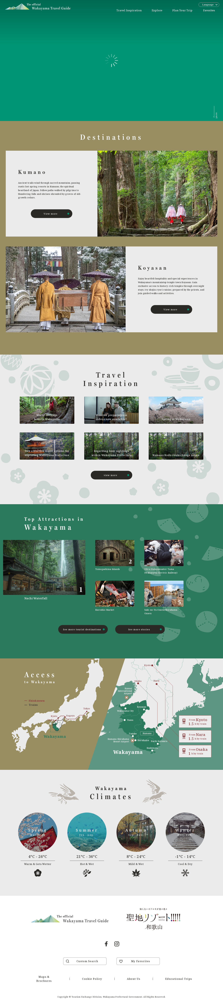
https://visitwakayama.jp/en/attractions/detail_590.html (164, 557)
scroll (216, 116)
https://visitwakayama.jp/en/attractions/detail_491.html (54, 577)
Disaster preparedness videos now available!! (111, 417)
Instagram (116, 944)
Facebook (106, 944)
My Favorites (140, 961)
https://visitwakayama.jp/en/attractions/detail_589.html (114, 598)
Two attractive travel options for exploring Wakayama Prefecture (47, 453)
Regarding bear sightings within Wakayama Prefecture (111, 453)
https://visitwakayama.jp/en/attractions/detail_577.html (114, 557)
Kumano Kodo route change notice (176, 455)
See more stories (139, 629)
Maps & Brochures (44, 979)
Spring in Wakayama (176, 419)
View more (51, 213)
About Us (133, 979)
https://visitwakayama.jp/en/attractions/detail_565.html (164, 598)
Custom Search (87, 961)
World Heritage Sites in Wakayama (47, 417)
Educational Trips (178, 979)
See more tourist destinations (82, 629)
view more (110, 475)
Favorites (209, 10)
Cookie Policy (92, 979)
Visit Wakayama (37, 6)
